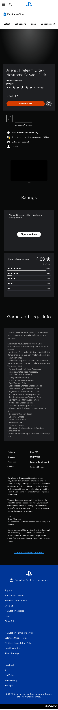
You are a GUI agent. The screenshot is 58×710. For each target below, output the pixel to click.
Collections (20, 23)
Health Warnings (14, 519)
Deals (33, 23)
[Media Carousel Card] (29, 170)
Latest (7, 23)
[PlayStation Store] (14, 14)
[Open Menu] (3, 4)
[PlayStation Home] (29, 4)
